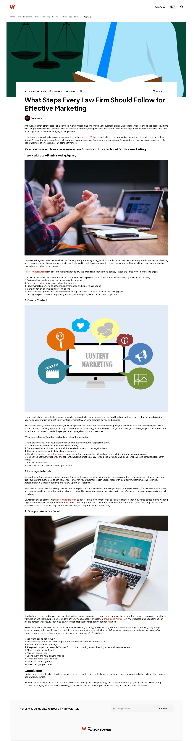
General (13, 17)
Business (78, 17)
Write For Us (160, 7)
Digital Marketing (25, 17)
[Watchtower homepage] (96, 729)
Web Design (67, 17)
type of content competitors (52, 454)
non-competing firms (65, 499)
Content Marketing (42, 17)
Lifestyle (56, 17)
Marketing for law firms (36, 271)
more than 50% (87, 137)
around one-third (112, 618)
